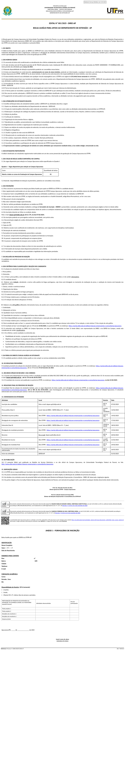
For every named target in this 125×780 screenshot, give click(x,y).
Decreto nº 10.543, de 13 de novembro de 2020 (74, 505)
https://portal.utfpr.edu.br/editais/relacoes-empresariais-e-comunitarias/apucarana (95, 326)
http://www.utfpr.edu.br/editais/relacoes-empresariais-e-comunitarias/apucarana (27, 464)
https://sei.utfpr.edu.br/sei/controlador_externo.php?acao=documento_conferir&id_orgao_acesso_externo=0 (98, 520)
